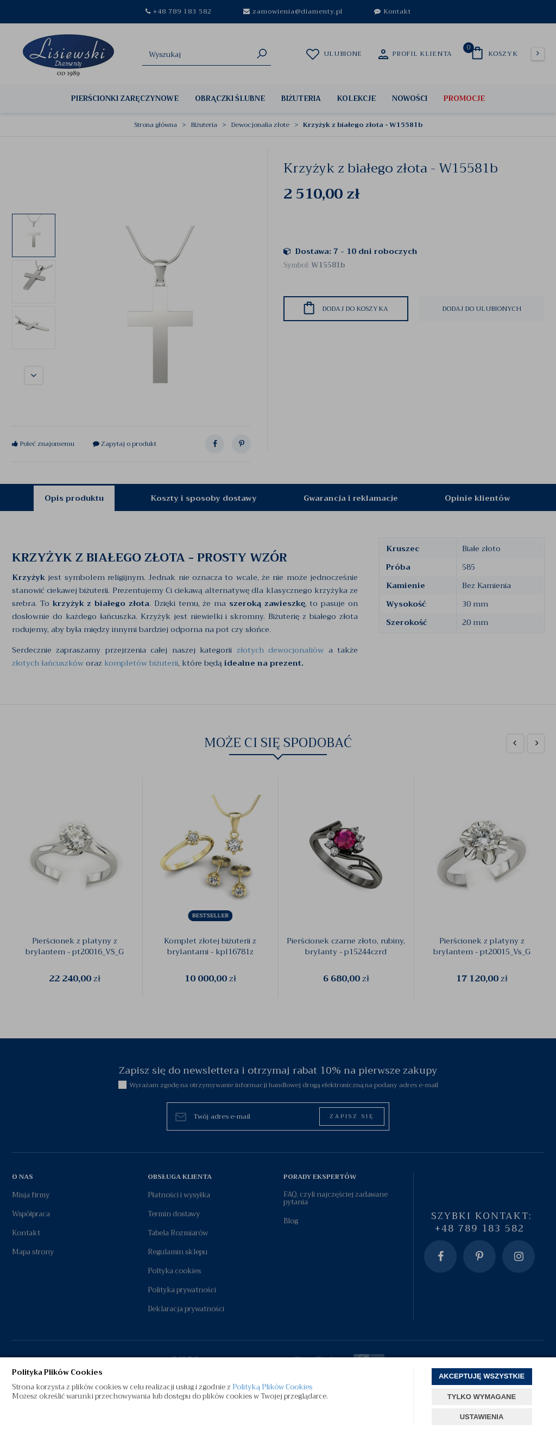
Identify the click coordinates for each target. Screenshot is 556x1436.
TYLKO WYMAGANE (481, 1397)
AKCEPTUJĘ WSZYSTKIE (482, 1376)
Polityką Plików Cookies (272, 1387)
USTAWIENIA (482, 1417)
